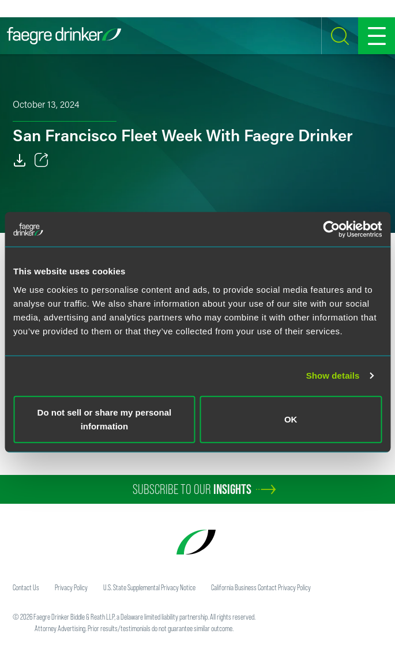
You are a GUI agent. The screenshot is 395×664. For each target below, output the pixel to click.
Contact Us (26, 587)
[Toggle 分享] (41, 160)
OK (291, 419)
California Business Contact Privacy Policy (261, 587)
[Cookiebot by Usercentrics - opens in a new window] (331, 229)
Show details (333, 375)
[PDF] (20, 160)
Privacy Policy (71, 587)
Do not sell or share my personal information (104, 419)
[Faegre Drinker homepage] (64, 35)
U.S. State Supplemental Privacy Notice (149, 587)
